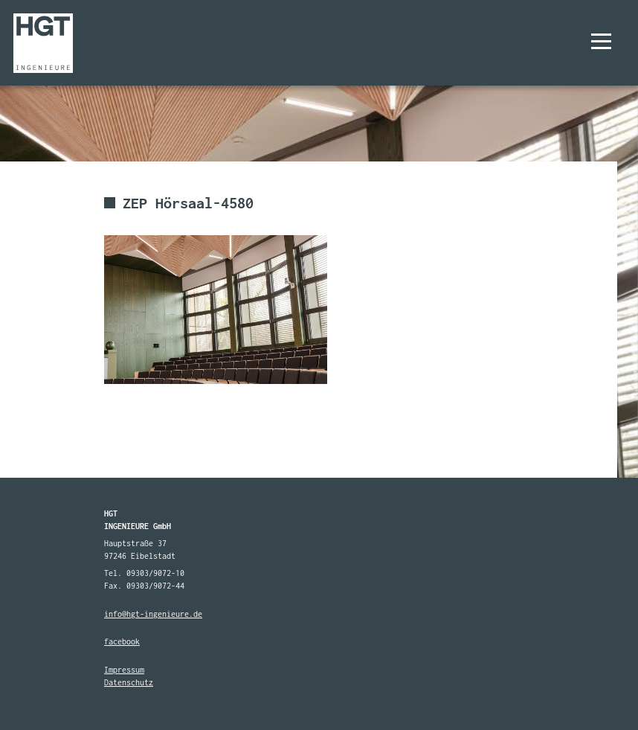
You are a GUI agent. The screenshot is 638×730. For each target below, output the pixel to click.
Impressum (124, 669)
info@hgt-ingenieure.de (153, 613)
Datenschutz (128, 682)
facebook (122, 641)
